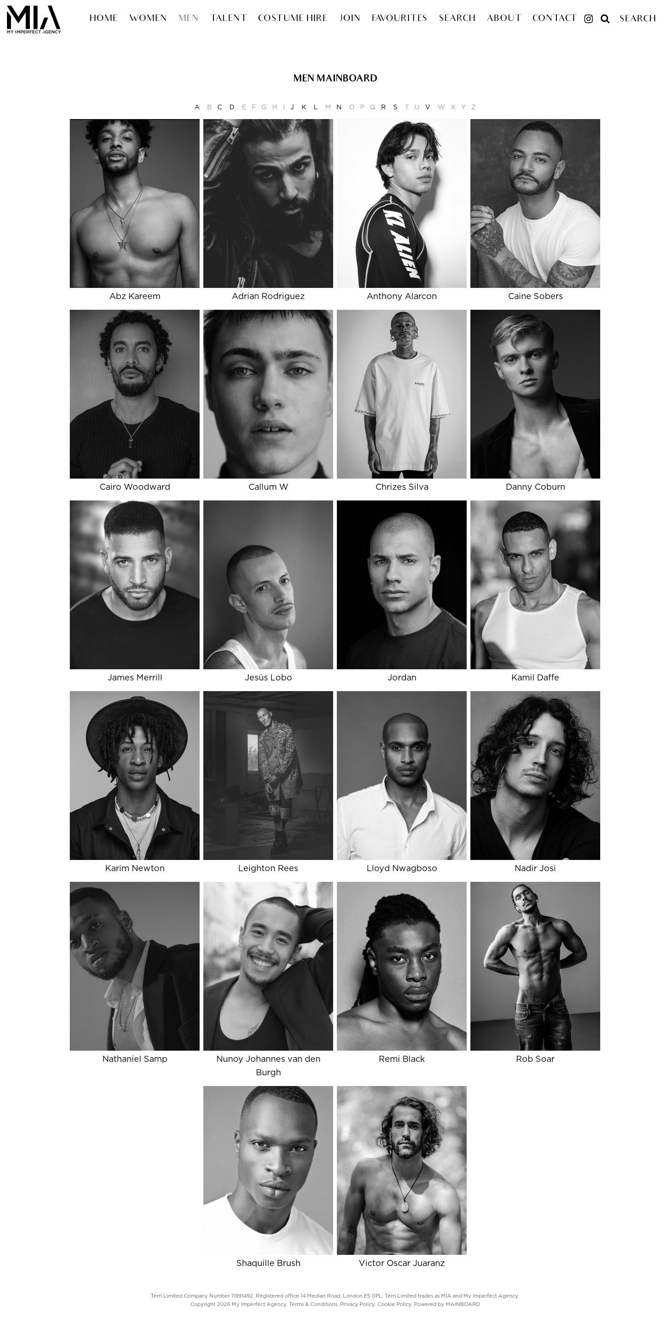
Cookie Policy (394, 1304)
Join (350, 19)
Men (188, 19)
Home (103, 19)
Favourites (400, 19)
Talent (228, 19)
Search (457, 19)
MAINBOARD (463, 1304)
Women (148, 19)
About (504, 19)
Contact (554, 19)
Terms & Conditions (313, 1304)
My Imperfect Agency (44, 19)
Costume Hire (293, 19)
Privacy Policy (357, 1304)
